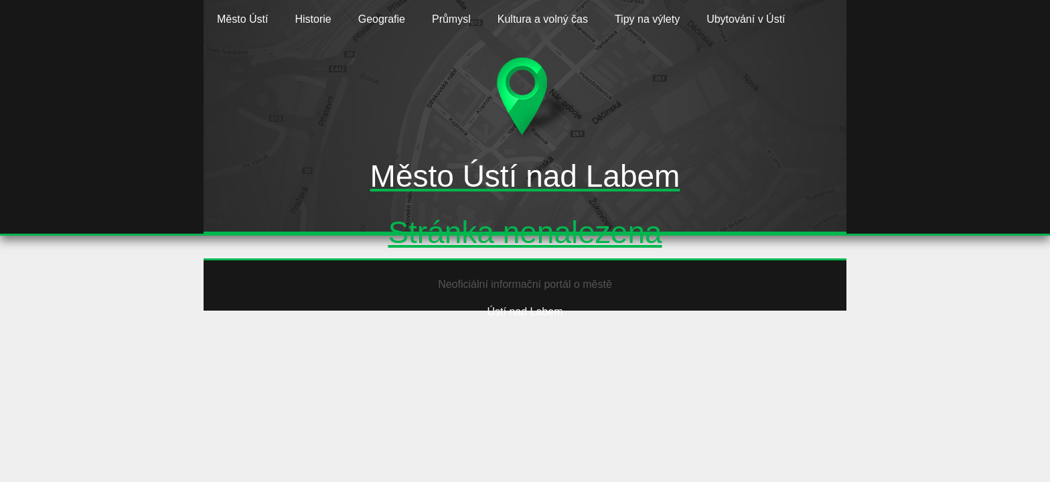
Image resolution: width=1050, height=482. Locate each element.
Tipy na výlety (647, 19)
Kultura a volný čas (543, 19)
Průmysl (451, 19)
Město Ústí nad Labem (525, 176)
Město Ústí (242, 19)
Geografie (381, 19)
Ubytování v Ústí (745, 19)
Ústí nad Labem (525, 311)
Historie (313, 19)
